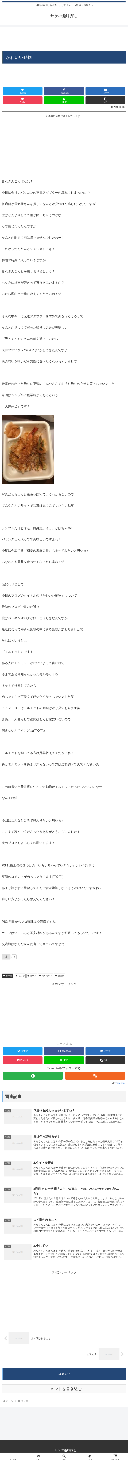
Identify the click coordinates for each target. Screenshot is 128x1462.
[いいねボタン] (6, 957)
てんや (20, 975)
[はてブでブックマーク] (105, 91)
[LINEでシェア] (64, 100)
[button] (105, 100)
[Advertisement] (64, 37)
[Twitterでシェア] (22, 91)
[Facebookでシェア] (64, 91)
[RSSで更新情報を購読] (95, 1076)
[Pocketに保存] (22, 100)
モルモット (45, 975)
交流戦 (59, 975)
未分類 (7, 975)
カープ (32, 975)
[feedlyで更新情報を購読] (33, 1076)
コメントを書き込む (64, 1389)
